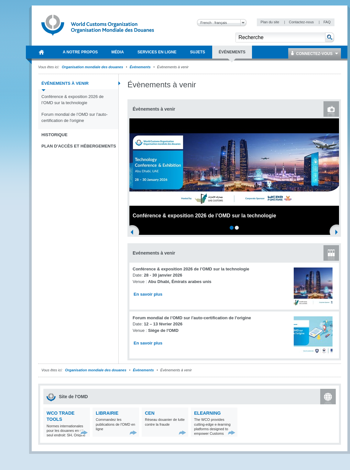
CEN (150, 413)
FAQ (327, 22)
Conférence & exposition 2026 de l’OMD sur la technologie (72, 99)
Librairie (107, 413)
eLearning (207, 413)
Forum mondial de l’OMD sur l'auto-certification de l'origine (74, 117)
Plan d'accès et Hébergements (78, 146)
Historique (54, 134)
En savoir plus (148, 294)
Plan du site (270, 22)
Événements (140, 67)
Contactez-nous (302, 22)
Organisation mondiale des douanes (92, 67)
